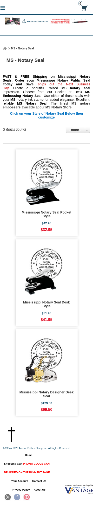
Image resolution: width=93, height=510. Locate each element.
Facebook (17, 497)
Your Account (19, 481)
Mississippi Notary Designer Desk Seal (47, 394)
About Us (40, 489)
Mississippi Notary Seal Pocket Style (46, 214)
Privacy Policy (21, 489)
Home (29, 455)
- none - (75, 130)
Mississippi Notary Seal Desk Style (46, 304)
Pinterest (26, 497)
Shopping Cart (27, 468)
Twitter (8, 497)
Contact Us (39, 481)
